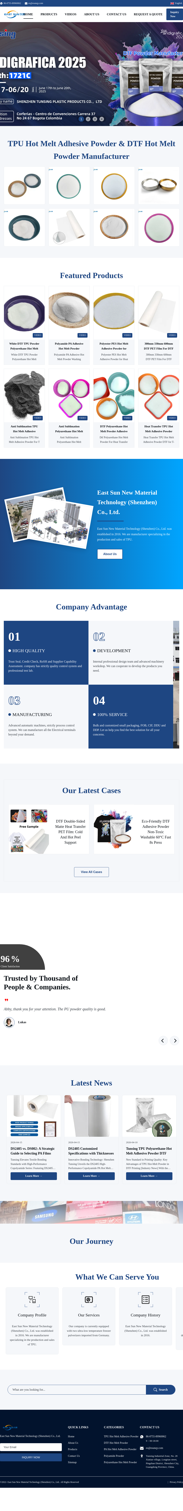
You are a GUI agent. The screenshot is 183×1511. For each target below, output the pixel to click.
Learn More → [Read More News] (33, 1176)
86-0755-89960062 (156, 1436)
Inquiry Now (174, 14)
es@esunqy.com (35, 3)
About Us (91, 14)
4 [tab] (101, 119)
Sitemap (72, 1462)
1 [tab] (81, 119)
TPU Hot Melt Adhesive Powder (121, 1436)
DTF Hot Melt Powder (116, 1442)
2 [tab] (88, 119)
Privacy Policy (176, 1482)
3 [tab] (95, 119)
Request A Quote (148, 14)
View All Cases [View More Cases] (91, 872)
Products (49, 14)
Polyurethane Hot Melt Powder (120, 1462)
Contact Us (116, 14)
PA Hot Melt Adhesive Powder (120, 1449)
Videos (70, 14)
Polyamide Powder (114, 1456)
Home (28, 14)
